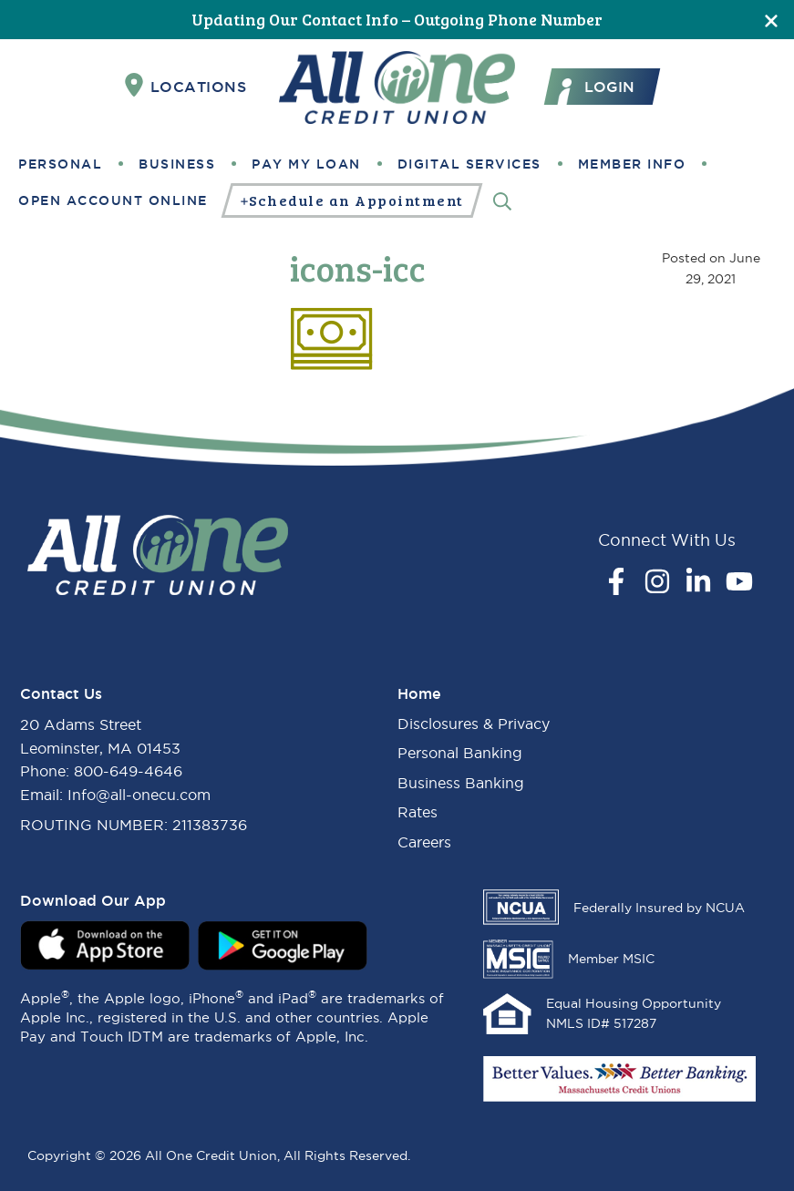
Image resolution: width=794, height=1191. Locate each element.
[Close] (771, 19)
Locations (186, 86)
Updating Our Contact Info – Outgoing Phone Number (397, 19)
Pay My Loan (306, 164)
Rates (417, 812)
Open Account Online (113, 200)
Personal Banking (459, 752)
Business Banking (460, 783)
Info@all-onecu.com (139, 794)
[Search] (502, 200)
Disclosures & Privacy (473, 723)
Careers (424, 842)
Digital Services (469, 164)
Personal (60, 164)
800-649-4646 (128, 771)
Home (419, 693)
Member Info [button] (632, 164)
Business (177, 164)
